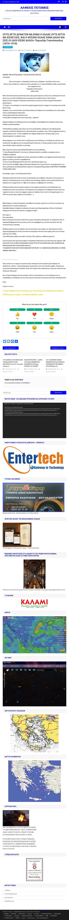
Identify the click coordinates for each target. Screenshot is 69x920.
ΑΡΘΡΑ (17, 918)
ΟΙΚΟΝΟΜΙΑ (57, 913)
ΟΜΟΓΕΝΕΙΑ (22, 913)
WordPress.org (9, 901)
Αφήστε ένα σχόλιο (40, 50)
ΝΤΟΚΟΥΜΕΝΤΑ (39, 916)
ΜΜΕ (47, 916)
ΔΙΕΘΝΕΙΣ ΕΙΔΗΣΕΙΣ (27, 916)
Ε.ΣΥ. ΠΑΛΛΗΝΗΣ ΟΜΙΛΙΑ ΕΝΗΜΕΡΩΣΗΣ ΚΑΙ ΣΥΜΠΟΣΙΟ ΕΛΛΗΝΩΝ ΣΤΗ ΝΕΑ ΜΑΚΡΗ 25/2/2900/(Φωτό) (55, 363)
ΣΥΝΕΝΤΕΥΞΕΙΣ (9, 918)
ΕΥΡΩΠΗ (36, 913)
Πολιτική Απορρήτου (42, 918)
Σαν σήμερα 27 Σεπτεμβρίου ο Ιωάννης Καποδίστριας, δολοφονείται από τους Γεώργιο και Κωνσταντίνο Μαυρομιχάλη (12, 348)
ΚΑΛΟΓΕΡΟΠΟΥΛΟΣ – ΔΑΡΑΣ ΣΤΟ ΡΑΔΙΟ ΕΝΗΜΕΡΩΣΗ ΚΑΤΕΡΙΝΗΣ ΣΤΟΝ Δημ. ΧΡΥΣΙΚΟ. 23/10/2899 (33, 363)
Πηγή (4, 282)
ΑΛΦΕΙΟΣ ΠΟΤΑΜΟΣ (34, 7)
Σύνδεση (7, 890)
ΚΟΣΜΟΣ (17, 916)
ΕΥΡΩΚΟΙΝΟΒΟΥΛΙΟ (46, 913)
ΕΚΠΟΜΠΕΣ (54, 916)
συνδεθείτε (26, 383)
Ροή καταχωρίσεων (11, 894)
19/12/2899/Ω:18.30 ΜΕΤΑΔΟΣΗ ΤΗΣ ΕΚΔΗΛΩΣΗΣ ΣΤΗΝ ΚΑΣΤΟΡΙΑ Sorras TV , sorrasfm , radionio (13, 363)
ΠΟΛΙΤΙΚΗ (13, 913)
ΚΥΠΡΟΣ (30, 913)
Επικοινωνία (31, 918)
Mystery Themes (44, 911)
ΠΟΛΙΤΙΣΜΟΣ (8, 916)
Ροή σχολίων (9, 897)
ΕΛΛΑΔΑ (6, 913)
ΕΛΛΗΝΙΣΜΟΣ (7, 47)
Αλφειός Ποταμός (26, 50)
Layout (23, 918)
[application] (34, 420)
